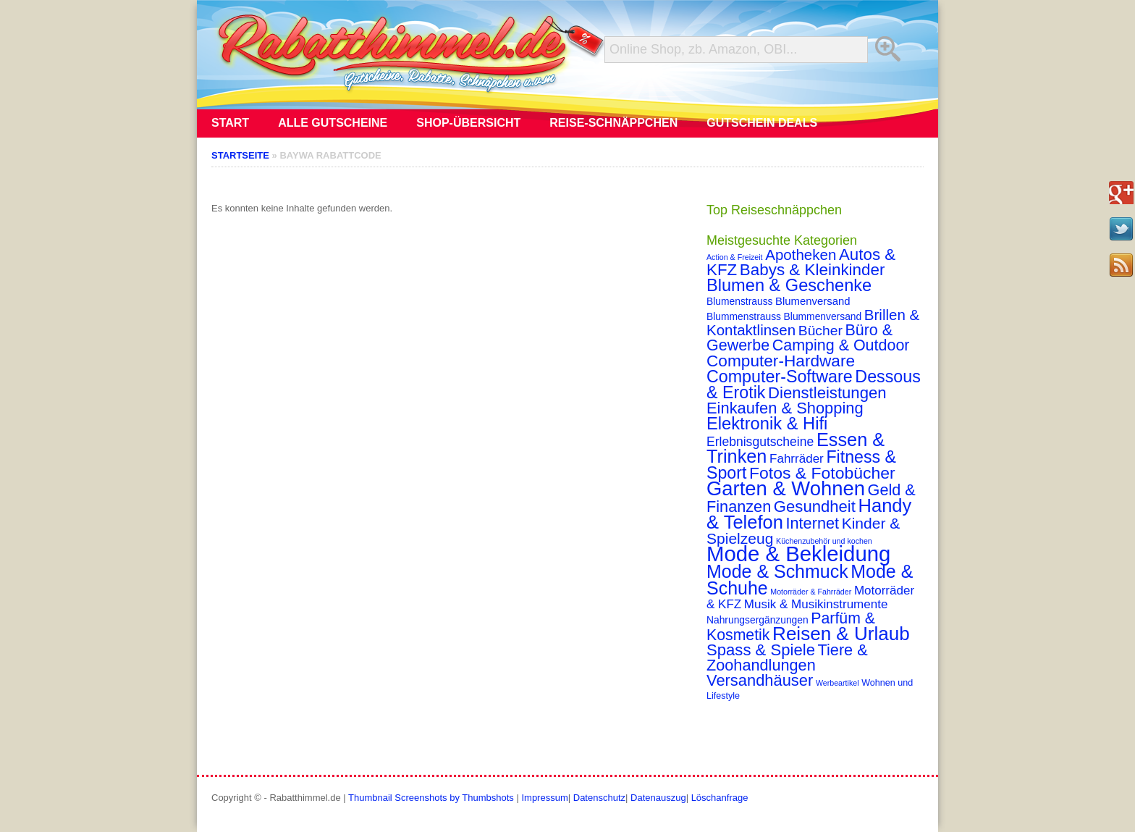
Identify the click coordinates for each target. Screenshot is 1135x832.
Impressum (544, 797)
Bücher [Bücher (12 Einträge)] (820, 330)
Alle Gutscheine (332, 123)
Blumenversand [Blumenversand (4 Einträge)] (812, 301)
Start (230, 123)
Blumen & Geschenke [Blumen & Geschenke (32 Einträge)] (789, 285)
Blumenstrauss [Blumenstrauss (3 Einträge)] (739, 301)
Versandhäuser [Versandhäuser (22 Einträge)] (759, 680)
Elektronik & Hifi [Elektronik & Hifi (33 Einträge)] (766, 423)
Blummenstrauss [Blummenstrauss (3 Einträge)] (743, 316)
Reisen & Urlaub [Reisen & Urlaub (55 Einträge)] (841, 633)
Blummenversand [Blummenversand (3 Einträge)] (823, 316)
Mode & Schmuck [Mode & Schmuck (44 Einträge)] (777, 571)
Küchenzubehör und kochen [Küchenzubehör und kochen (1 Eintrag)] (824, 541)
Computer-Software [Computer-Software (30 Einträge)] (779, 376)
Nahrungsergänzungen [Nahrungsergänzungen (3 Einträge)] (757, 620)
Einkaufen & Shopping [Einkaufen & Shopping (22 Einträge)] (785, 408)
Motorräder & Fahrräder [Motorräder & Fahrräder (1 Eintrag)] (810, 591)
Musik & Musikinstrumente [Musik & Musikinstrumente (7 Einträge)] (816, 604)
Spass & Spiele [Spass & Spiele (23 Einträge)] (760, 650)
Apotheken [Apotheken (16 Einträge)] (800, 254)
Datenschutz (599, 797)
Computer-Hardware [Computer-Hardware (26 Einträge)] (780, 360)
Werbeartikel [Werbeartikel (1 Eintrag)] (837, 682)
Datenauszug (658, 797)
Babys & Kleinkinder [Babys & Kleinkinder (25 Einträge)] (812, 270)
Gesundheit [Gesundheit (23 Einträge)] (815, 506)
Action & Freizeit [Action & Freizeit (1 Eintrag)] (734, 257)
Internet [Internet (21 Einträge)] (812, 523)
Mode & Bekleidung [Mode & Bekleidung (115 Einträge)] (798, 554)
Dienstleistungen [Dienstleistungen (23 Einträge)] (827, 393)
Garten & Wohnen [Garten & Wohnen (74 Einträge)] (785, 488)
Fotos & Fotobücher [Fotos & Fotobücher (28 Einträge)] (822, 472)
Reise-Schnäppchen (613, 123)
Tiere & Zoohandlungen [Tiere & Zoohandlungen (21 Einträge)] (787, 657)
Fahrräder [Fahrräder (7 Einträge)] (796, 459)
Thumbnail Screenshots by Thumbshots (431, 797)
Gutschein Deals (761, 123)
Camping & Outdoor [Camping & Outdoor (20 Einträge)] (841, 345)
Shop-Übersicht (468, 123)
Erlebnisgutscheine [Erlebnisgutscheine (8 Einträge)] (760, 441)
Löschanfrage (719, 797)
